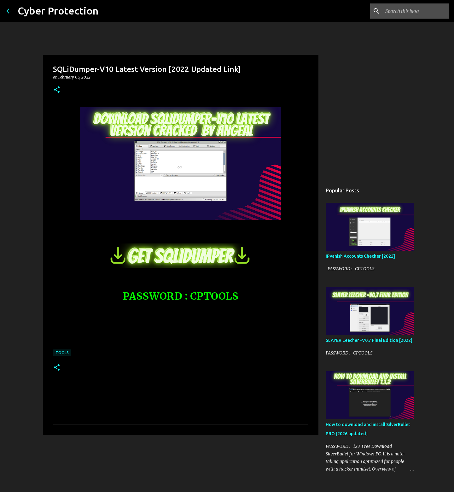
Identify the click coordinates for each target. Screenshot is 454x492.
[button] (57, 90)
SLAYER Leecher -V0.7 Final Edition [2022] (369, 340)
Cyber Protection (58, 10)
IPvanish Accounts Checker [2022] (360, 256)
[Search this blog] (416, 11)
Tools (62, 353)
